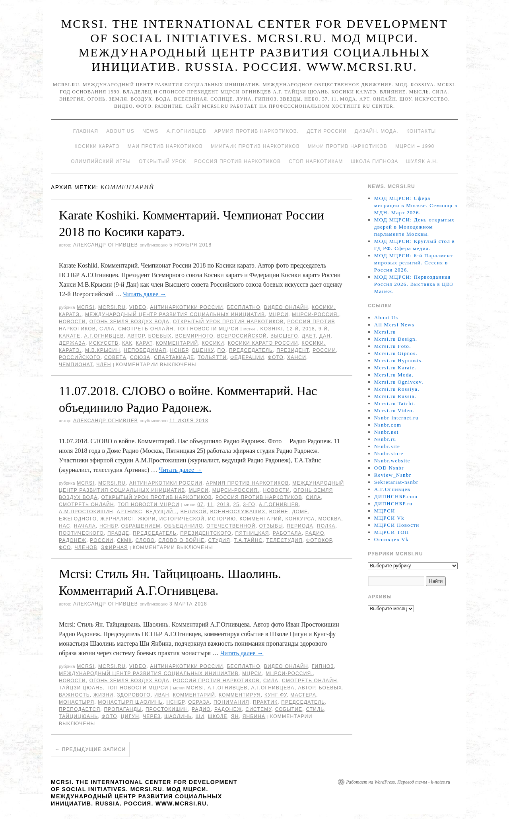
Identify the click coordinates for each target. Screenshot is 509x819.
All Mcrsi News (394, 325)
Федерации (247, 357)
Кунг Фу (275, 695)
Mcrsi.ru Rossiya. (397, 389)
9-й (323, 329)
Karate (69, 336)
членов (86, 547)
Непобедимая (145, 350)
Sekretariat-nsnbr (396, 482)
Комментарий (177, 343)
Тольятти (212, 357)
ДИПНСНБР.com (396, 496)
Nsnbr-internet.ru (396, 418)
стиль (315, 709)
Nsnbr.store (389, 453)
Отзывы (271, 526)
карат (144, 343)
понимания (231, 702)
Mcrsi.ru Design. (396, 339)
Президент (292, 350)
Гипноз (323, 666)
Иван (161, 695)
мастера (303, 695)
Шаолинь (178, 716)
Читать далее (144, 294)
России (324, 350)
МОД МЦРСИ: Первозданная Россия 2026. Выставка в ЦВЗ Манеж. (413, 284)
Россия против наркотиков (237, 161)
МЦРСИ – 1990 (414, 146)
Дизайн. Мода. (376, 131)
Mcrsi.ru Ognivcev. (399, 382)
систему (258, 709)
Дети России (327, 131)
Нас (64, 526)
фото (276, 357)
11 (210, 504)
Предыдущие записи (90, 749)
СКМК (124, 540)
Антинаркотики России (186, 307)
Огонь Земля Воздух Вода (129, 321)
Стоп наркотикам (316, 161)
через (152, 716)
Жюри (147, 519)
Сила (107, 329)
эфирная (114, 547)
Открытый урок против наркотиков (228, 321)
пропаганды (123, 709)
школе (217, 716)
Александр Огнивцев (105, 245)
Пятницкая (252, 533)
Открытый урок (162, 161)
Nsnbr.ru (385, 439)
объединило (183, 526)
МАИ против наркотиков (165, 146)
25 (236, 504)
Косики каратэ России (263, 343)
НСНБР (179, 350)
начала (85, 526)
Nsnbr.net (386, 432)
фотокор (319, 540)
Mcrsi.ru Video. (394, 410)
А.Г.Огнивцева (272, 688)
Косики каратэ (97, 146)
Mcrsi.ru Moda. (394, 375)
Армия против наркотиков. (256, 131)
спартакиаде (174, 357)
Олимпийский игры (101, 161)
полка (326, 526)
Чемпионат (76, 364)
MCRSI (86, 307)
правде (118, 533)
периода (300, 526)
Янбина (254, 716)
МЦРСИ (278, 314)
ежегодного (78, 519)
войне (278, 511)
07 (200, 504)
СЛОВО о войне (181, 540)
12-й (293, 329)
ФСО (65, 547)
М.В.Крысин (102, 350)
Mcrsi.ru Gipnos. (396, 353)
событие (289, 709)
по (221, 350)
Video (137, 307)
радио (314, 533)
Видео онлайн (286, 307)
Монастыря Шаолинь (130, 702)
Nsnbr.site (387, 446)
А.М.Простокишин (86, 511)
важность (74, 695)
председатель (251, 350)
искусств (104, 343)
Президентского (205, 533)
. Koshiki (269, 329)
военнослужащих (238, 511)
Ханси (296, 357)
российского (80, 357)
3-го (249, 504)
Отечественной (230, 526)
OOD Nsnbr (389, 468)
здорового (134, 695)
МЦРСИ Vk (389, 518)
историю (222, 519)
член (103, 364)
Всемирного (194, 336)
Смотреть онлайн (145, 329)
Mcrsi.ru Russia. (395, 396)
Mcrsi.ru (112, 307)
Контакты (421, 131)
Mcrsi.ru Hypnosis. (398, 360)
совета (115, 357)
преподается (79, 709)
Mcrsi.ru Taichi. (395, 403)
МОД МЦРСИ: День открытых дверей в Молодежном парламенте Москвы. (414, 227)
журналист (117, 519)
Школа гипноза (374, 161)
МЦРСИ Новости (397, 525)
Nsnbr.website (392, 461)
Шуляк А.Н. (422, 161)
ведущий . (161, 511)
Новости (72, 321)
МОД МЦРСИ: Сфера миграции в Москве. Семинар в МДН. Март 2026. (416, 205)
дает (309, 336)
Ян (235, 716)
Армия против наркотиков (247, 483)
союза (140, 357)
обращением (141, 526)
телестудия (284, 540)
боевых (160, 336)
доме (300, 511)
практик (265, 702)
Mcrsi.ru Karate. (395, 368)
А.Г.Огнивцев (186, 131)
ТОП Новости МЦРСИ (208, 329)
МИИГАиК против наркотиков (255, 146)
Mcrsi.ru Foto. (392, 346)
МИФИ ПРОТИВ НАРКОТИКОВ (347, 146)
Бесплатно (243, 307)
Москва (329, 519)
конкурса (300, 519)
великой (194, 511)
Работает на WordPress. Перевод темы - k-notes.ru (398, 782)
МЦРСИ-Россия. (315, 314)
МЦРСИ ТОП (391, 532)
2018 (309, 329)
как (127, 343)
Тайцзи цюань (81, 688)
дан (324, 336)
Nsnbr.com (387, 425)
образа (199, 702)
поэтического (81, 533)
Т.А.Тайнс (248, 540)
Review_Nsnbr (393, 475)
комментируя (240, 695)
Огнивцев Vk (391, 539)
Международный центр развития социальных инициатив (175, 314)
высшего (284, 336)
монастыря (76, 702)
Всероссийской (242, 336)
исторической (182, 519)
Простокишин (167, 709)
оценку (203, 350)
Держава (72, 343)
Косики (213, 343)
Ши (200, 716)
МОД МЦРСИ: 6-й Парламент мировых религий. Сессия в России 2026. (413, 262)
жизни (103, 695)
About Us (120, 131)
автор (136, 336)
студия (219, 540)
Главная (85, 131)
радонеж (72, 540)
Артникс (129, 511)
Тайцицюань (78, 716)
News (150, 131)
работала (287, 533)
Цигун (130, 716)
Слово (145, 540)
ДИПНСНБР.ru (393, 504)
